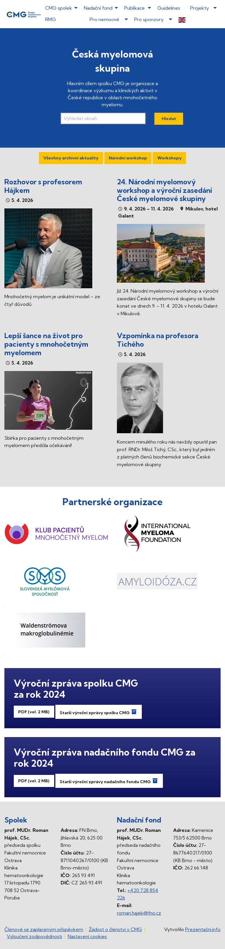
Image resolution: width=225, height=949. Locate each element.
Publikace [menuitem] (134, 8)
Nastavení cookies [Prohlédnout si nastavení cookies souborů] (87, 936)
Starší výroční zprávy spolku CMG (98, 712)
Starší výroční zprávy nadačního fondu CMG (109, 781)
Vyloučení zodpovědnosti (34, 936)
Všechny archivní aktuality (70, 158)
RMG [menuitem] (50, 19)
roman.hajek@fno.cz (139, 913)
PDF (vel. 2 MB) (34, 711)
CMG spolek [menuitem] (58, 8)
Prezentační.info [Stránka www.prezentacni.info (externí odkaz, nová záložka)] (203, 929)
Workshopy (169, 158)
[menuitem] (196, 20)
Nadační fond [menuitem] (98, 8)
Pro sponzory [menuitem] (148, 19)
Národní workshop (128, 158)
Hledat (169, 118)
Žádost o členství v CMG (115, 929)
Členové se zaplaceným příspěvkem (43, 929)
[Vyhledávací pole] (103, 118)
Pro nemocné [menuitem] (104, 19)
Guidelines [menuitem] (168, 8)
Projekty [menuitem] (199, 8)
